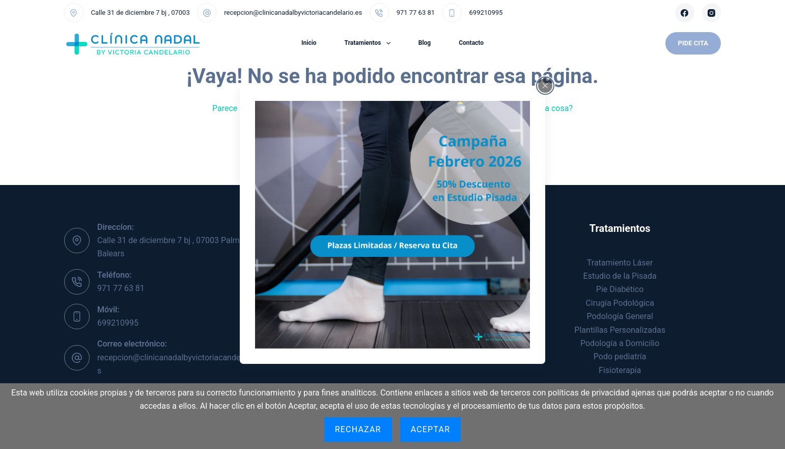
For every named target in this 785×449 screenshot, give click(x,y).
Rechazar (358, 429)
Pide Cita (693, 43)
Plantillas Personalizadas (619, 330)
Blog (424, 42)
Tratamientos (370, 43)
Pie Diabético (620, 289)
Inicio (309, 42)
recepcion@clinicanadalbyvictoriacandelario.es (293, 12)
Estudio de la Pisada (620, 276)
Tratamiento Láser (620, 263)
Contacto (471, 42)
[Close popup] (545, 85)
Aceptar (431, 429)
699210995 (486, 12)
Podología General (620, 316)
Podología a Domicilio (619, 343)
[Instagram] (711, 12)
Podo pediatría (620, 356)
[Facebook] (684, 12)
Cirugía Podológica (619, 303)
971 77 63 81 (416, 12)
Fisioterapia (620, 370)
